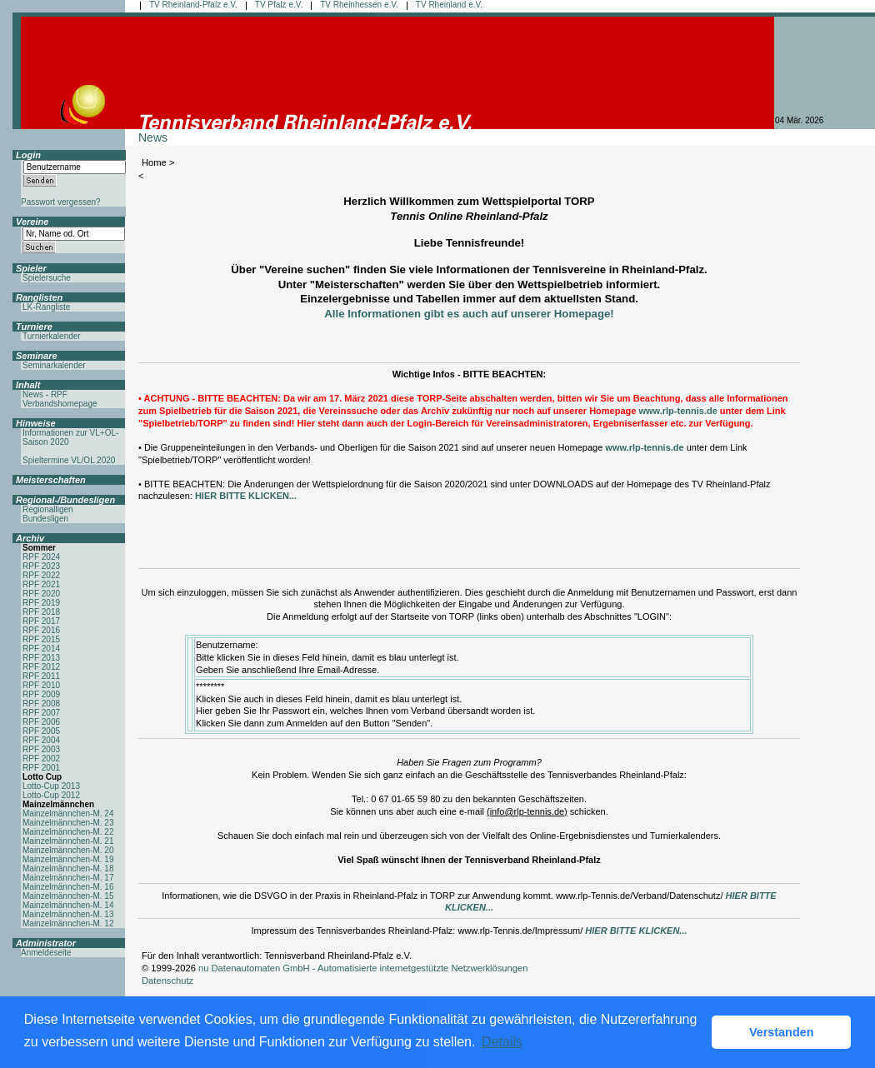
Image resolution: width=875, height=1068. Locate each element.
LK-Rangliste (46, 307)
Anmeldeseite (46, 952)
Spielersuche (46, 277)
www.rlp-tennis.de (677, 411)
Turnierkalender (51, 336)
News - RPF (45, 394)
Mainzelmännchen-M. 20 (68, 850)
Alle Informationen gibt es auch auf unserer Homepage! (468, 313)
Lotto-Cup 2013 (51, 786)
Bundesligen (45, 518)
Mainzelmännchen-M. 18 (68, 868)
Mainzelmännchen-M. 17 (68, 877)
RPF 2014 (41, 648)
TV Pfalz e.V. (278, 4)
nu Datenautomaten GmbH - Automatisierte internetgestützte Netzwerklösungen (363, 968)
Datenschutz (167, 981)
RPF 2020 (41, 593)
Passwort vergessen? (61, 202)
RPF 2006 (41, 721)
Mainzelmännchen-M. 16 (68, 886)
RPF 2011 (41, 676)
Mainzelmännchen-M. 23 (68, 822)
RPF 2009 (41, 694)
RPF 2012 (41, 666)
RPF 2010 (41, 685)
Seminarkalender (54, 365)
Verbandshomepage (60, 403)
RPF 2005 (41, 731)
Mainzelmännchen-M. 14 (68, 905)
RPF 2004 (41, 740)
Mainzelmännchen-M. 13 (68, 914)
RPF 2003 (41, 749)
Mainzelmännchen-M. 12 (68, 923)
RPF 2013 (41, 657)
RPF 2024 (41, 556)
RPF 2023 (41, 566)
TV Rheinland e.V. (449, 4)
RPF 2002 (41, 758)
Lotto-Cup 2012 (51, 795)
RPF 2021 (41, 584)
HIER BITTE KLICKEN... (246, 496)
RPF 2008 (41, 703)
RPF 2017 (41, 621)
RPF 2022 (41, 575)
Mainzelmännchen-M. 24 (68, 813)
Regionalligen (47, 509)
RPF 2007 (41, 712)
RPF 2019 (41, 602)
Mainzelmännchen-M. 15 (68, 896)
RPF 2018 (41, 611)
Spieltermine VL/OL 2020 (68, 460)
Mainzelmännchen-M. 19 (68, 859)
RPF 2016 (41, 630)
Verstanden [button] (781, 1032)
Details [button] (502, 1042)
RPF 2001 (41, 767)
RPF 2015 (41, 639)
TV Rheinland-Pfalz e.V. (193, 4)
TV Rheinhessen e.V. (359, 4)
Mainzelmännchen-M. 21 (68, 841)
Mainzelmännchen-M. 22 (68, 831)
